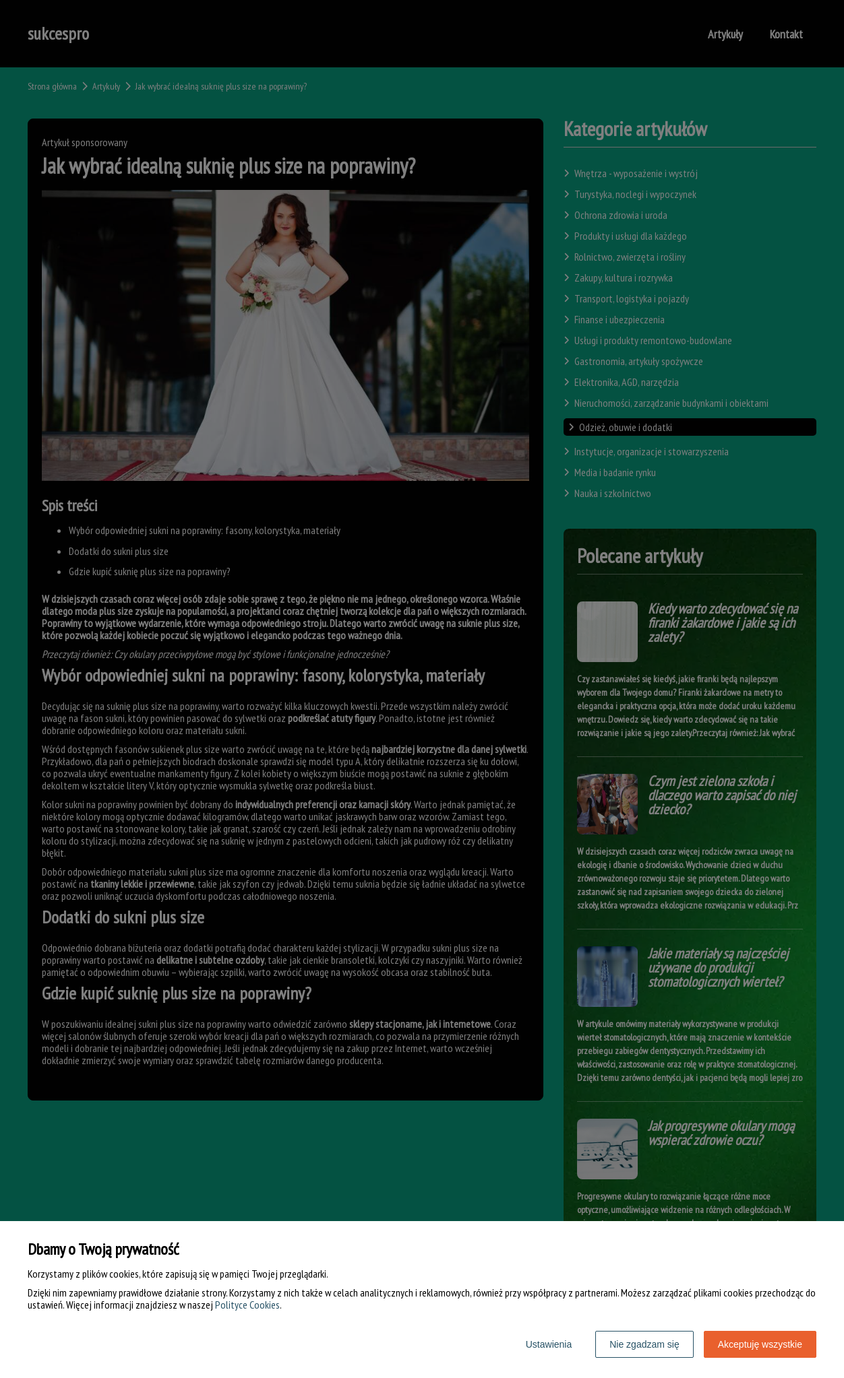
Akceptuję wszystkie (760, 1344)
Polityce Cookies (247, 1304)
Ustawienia (549, 1344)
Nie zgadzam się (644, 1344)
